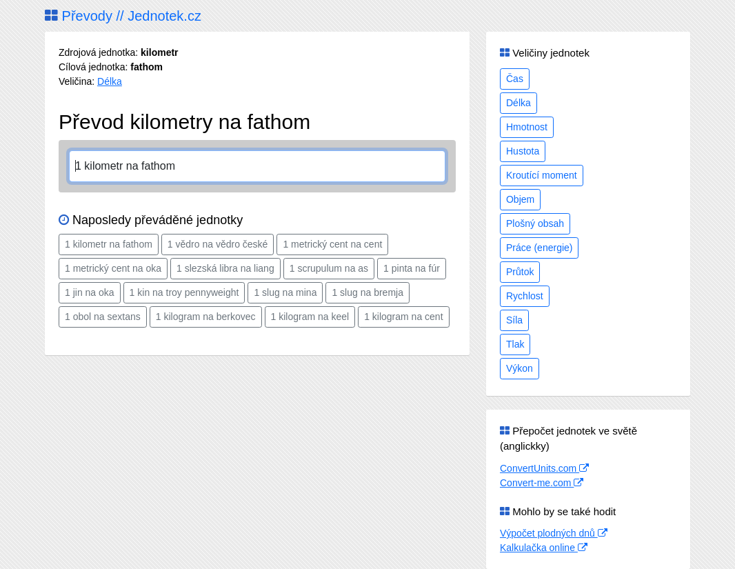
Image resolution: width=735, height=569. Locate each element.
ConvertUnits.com (544, 468)
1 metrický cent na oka (113, 268)
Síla (514, 320)
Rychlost (524, 295)
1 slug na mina (285, 292)
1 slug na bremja (367, 292)
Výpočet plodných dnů (553, 533)
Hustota (522, 151)
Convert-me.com (541, 482)
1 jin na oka (89, 292)
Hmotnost (526, 126)
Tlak (515, 344)
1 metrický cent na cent (332, 244)
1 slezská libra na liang (225, 268)
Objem (520, 199)
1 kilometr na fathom (108, 244)
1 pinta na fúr (411, 268)
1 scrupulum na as (329, 268)
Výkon (519, 368)
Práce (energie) (539, 247)
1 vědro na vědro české (218, 244)
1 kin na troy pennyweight (184, 292)
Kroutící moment (541, 175)
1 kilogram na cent (403, 316)
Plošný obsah (535, 223)
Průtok (520, 271)
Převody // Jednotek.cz (123, 15)
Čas (514, 78)
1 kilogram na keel (310, 316)
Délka (109, 81)
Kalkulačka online (543, 547)
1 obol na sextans (103, 316)
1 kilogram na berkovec (206, 316)
